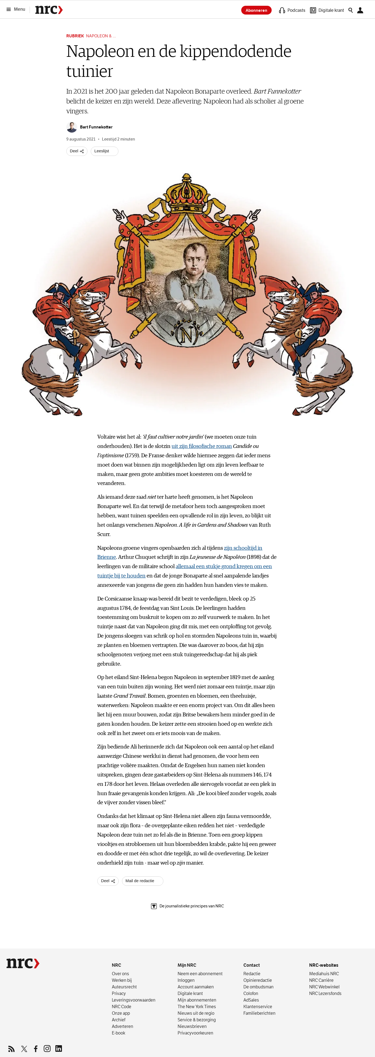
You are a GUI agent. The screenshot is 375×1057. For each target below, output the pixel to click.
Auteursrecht (124, 987)
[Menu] (17, 9)
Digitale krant (190, 994)
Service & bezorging (197, 1020)
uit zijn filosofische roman (202, 446)
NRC (116, 965)
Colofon (250, 994)
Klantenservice (257, 1007)
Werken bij (122, 980)
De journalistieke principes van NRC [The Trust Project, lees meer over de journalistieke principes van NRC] (187, 906)
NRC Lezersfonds (325, 994)
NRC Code (121, 1007)
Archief (118, 1020)
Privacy (119, 994)
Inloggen (186, 980)
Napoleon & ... (101, 35)
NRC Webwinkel (324, 987)
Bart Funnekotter (277, 91)
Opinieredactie (257, 980)
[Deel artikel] (77, 151)
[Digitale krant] (327, 10)
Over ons (120, 974)
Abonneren (256, 10)
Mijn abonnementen (197, 1000)
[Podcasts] (292, 10)
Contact (251, 965)
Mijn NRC (187, 965)
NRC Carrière (321, 980)
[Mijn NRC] (361, 10)
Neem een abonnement (200, 974)
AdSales (251, 1000)
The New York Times (197, 1007)
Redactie (251, 974)
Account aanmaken (196, 987)
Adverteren (122, 1027)
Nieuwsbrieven (192, 1027)
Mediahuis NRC (324, 974)
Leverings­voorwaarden (133, 1000)
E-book (118, 1033)
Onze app (121, 1013)
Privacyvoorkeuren (195, 1033)
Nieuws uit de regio (196, 1013)
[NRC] (23, 963)
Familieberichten (259, 1013)
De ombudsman (258, 987)
